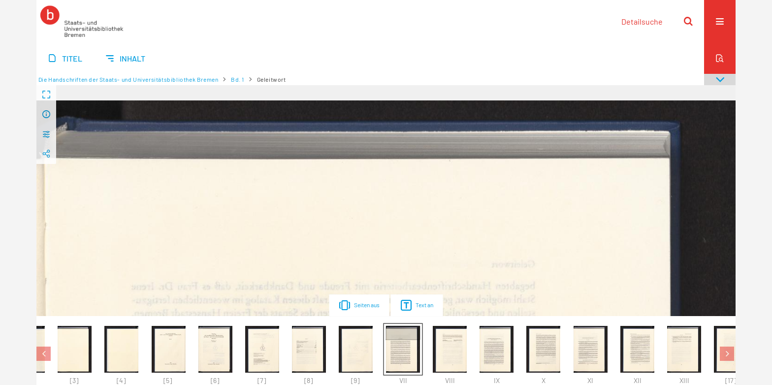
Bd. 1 (237, 79)
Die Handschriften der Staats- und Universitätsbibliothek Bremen (128, 79)
